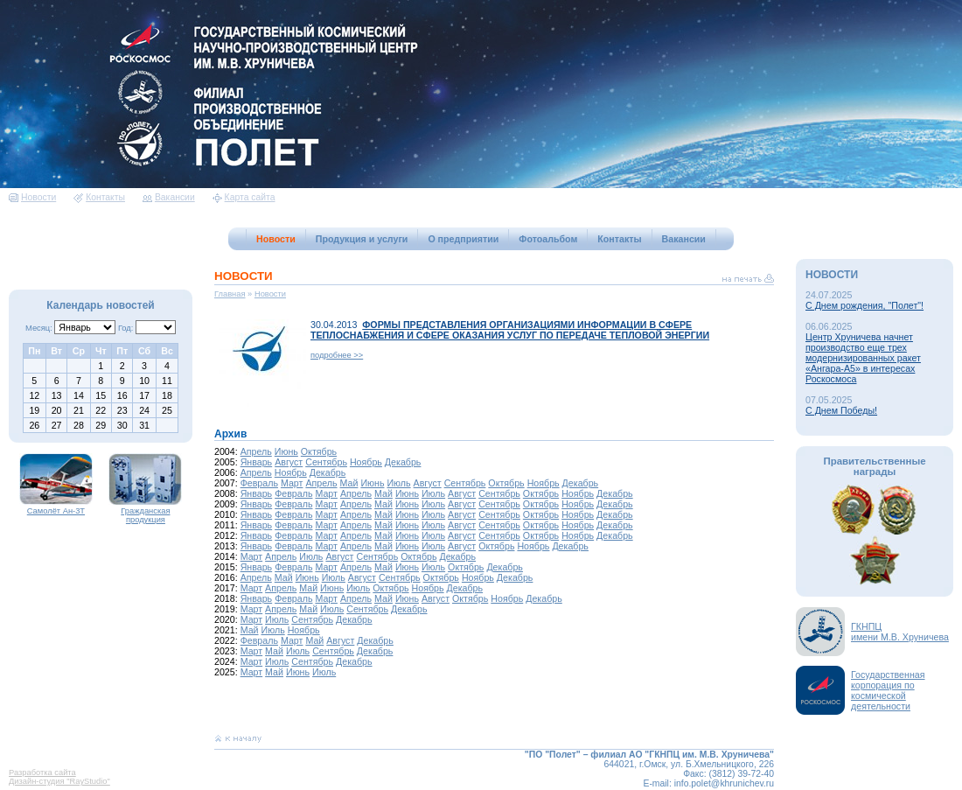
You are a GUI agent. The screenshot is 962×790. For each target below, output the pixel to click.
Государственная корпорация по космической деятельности (888, 690)
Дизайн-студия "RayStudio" (59, 781)
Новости (32, 197)
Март (292, 483)
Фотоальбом (548, 239)
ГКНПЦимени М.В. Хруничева (900, 631)
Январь (256, 462)
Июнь (286, 451)
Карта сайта (244, 197)
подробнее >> (336, 355)
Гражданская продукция (145, 512)
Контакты (99, 197)
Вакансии (169, 197)
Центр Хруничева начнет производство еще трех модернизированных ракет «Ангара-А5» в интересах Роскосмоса (863, 358)
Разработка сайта (42, 772)
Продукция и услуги (362, 239)
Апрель (256, 451)
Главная (230, 294)
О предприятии (463, 239)
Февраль (259, 483)
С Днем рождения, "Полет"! (864, 305)
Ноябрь (366, 462)
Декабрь (403, 462)
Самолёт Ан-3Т (56, 507)
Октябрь (319, 451)
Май (349, 483)
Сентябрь (326, 462)
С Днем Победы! (841, 410)
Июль (398, 483)
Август (289, 462)
